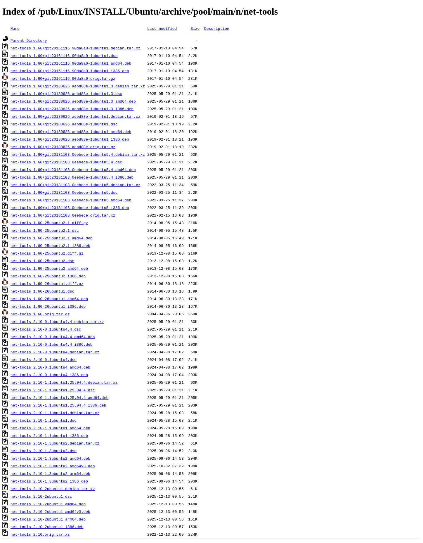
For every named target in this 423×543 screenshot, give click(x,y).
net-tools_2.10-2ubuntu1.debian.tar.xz (53, 488)
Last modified (162, 28)
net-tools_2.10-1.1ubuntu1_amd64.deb (50, 427)
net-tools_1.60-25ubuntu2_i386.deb (48, 276)
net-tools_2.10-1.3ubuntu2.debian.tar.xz (55, 443)
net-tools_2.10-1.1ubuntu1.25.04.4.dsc (53, 389)
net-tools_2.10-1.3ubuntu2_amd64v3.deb (53, 465)
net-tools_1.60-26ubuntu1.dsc (42, 291)
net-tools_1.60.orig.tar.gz (40, 314)
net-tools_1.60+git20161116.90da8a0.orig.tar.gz (63, 78)
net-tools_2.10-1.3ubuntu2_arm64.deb (50, 473)
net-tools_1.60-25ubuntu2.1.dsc (45, 230)
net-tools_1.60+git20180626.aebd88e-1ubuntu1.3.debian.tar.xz (78, 86)
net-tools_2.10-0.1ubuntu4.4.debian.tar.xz (57, 321)
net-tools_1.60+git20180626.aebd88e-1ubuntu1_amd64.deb (71, 131)
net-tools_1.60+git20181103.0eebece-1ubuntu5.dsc (64, 192)
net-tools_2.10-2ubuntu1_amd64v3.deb (50, 511)
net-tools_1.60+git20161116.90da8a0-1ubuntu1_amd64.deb (71, 63)
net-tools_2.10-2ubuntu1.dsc (41, 496)
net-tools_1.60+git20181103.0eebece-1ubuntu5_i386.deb (70, 207)
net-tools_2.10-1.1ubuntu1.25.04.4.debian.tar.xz (64, 382)
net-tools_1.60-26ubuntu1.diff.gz (47, 283)
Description (216, 28)
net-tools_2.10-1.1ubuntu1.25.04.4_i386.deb (58, 405)
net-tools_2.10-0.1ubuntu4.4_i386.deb (52, 344)
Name (15, 28)
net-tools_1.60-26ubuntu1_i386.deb (48, 306)
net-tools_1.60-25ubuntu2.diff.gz (47, 253)
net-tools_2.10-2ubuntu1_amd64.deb (48, 503)
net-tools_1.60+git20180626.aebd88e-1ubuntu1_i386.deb (70, 139)
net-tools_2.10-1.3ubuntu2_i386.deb (49, 481)
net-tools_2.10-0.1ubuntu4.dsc (44, 359)
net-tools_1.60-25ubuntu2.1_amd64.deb (52, 238)
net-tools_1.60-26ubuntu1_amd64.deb (49, 298)
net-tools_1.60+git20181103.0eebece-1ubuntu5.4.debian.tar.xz (78, 154)
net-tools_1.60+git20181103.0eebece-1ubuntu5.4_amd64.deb (73, 169)
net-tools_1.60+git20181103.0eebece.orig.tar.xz (63, 215)
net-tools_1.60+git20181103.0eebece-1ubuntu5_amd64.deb (71, 200)
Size (195, 28)
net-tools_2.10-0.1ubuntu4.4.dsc (46, 329)
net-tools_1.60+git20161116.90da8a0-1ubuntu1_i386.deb (70, 70)
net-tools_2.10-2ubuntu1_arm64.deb (48, 519)
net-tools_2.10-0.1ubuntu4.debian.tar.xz (55, 351)
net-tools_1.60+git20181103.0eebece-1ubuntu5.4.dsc (66, 162)
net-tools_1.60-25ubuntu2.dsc (42, 260)
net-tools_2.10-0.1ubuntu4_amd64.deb (50, 367)
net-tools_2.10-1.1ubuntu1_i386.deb (49, 435)
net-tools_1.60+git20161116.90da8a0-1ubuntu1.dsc (64, 55)
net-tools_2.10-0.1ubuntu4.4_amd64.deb (53, 336)
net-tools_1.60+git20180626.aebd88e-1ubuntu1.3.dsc (66, 93)
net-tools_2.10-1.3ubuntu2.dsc (44, 450)
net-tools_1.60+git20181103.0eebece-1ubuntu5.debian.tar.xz (76, 184)
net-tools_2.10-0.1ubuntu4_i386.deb (49, 374)
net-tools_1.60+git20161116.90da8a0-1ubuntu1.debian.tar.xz (76, 48)
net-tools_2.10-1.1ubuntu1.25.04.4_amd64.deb (59, 397)
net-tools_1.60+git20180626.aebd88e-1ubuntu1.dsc (64, 124)
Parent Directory (29, 40)
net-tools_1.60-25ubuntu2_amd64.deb (49, 268)
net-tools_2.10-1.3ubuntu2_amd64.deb (50, 458)
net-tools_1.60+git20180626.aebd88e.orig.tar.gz (63, 146)
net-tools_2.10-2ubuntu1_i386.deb (47, 526)
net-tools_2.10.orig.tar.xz (40, 534)
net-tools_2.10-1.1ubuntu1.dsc (44, 420)
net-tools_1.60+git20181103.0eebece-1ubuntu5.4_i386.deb (72, 177)
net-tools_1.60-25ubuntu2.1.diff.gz (49, 222)
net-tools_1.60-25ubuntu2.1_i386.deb (50, 245)
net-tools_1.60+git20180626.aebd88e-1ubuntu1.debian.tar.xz (76, 116)
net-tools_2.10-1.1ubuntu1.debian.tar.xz (55, 412)
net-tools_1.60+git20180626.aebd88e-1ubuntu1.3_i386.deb (72, 108)
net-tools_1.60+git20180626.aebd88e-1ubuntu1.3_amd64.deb (73, 101)
